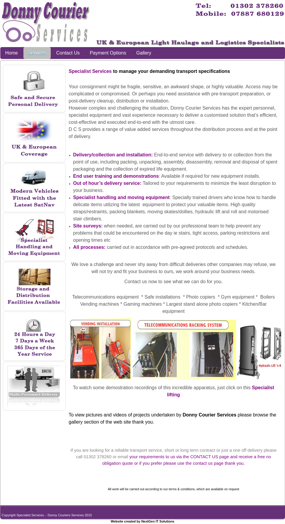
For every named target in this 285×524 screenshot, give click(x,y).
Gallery (143, 52)
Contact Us (68, 52)
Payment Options (108, 52)
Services (37, 52)
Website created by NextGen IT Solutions (142, 521)
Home (11, 52)
